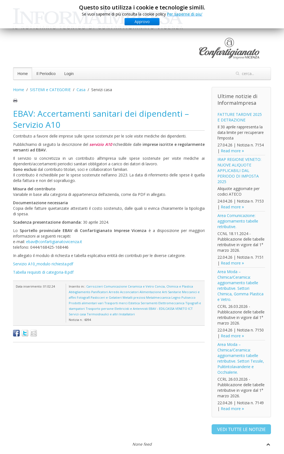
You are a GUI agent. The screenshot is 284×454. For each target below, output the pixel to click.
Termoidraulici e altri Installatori (111, 314)
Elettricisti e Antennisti (131, 308)
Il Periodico (45, 73)
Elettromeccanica (171, 303)
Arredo (114, 292)
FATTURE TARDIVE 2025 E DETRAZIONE (239, 117)
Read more (231, 150)
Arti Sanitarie (171, 292)
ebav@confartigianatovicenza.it (54, 241)
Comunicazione (115, 286)
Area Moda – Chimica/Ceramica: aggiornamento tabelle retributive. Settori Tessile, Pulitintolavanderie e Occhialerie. (240, 358)
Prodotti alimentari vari (86, 303)
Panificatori (99, 292)
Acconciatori (129, 292)
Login (69, 73)
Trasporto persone (100, 308)
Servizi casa (77, 314)
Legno (176, 297)
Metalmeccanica (158, 297)
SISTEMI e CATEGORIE (50, 89)
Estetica (134, 303)
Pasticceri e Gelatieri (106, 297)
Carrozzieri (94, 286)
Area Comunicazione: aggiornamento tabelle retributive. (237, 221)
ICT (190, 308)
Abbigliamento (79, 292)
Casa (81, 89)
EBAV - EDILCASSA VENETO (168, 308)
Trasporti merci (116, 303)
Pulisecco (188, 297)
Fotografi (83, 297)
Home (22, 73)
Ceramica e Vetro (141, 286)
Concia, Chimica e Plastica (174, 286)
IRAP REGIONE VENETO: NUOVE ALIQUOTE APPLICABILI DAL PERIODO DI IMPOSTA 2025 (239, 170)
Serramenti (149, 303)
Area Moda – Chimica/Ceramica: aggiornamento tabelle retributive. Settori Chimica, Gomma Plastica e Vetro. (240, 285)
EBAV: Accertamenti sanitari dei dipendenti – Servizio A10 (101, 119)
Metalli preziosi (134, 297)
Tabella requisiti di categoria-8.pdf (43, 272)
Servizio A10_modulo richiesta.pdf (43, 263)
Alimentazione (150, 292)
